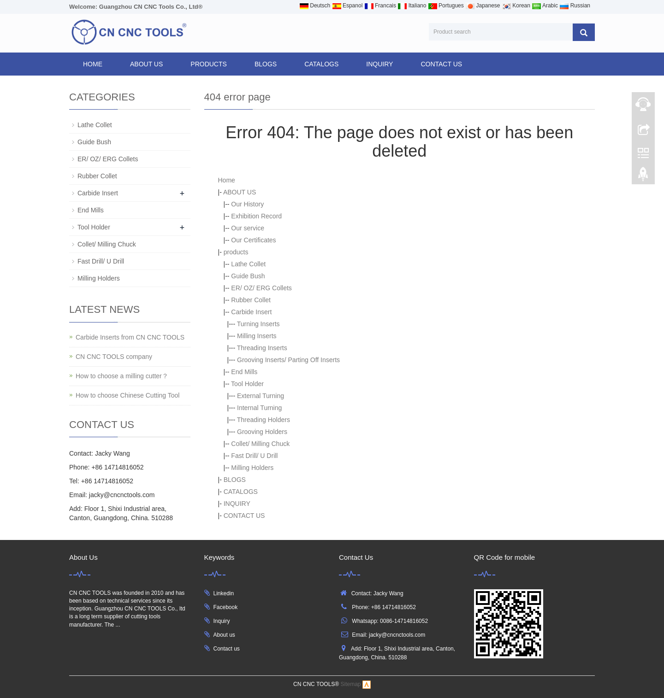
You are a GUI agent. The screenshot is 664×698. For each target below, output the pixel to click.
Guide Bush (248, 276)
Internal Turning (259, 407)
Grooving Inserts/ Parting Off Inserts (288, 360)
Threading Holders (263, 419)
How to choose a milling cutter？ (122, 376)
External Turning (260, 395)
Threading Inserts (262, 348)
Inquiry (221, 621)
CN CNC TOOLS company (114, 356)
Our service (247, 228)
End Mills (244, 371)
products (208, 64)
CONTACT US (441, 64)
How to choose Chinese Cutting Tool (127, 395)
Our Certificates (253, 240)
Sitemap (351, 684)
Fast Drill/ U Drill (254, 455)
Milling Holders (252, 467)
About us (224, 635)
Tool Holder (247, 383)
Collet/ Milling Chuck (260, 443)
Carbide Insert (251, 312)
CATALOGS (321, 64)
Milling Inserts (257, 336)
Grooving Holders (262, 431)
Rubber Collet (251, 300)
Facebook (225, 607)
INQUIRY (379, 64)
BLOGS (266, 64)
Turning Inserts (258, 324)
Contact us (226, 648)
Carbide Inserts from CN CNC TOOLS (130, 337)
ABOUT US (146, 64)
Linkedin (223, 593)
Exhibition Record (256, 216)
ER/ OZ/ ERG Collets (261, 288)
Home (92, 64)
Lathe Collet (248, 264)
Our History (247, 204)
